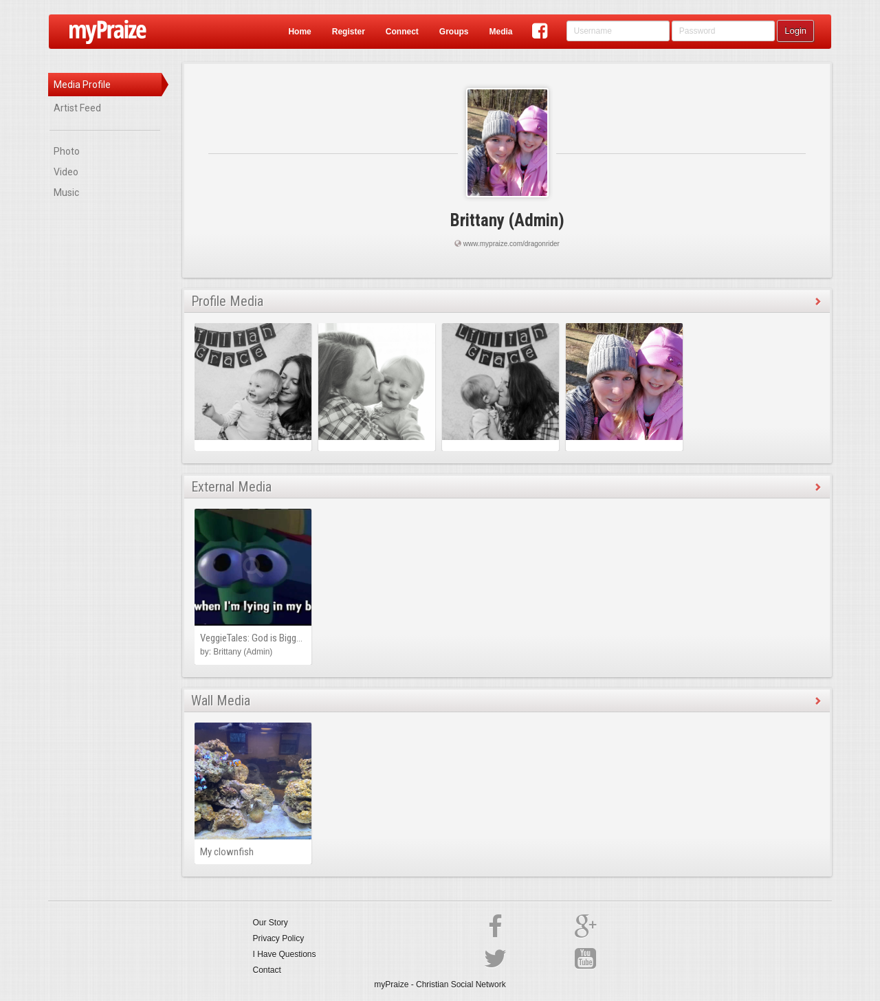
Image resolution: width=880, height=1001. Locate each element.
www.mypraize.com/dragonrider (511, 244)
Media (500, 31)
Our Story (270, 922)
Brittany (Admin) (507, 220)
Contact (267, 970)
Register (348, 31)
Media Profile (82, 84)
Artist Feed (77, 107)
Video (66, 171)
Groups (454, 31)
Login (795, 30)
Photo (67, 151)
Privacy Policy (279, 938)
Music (66, 192)
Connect (402, 31)
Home (299, 31)
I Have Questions (284, 954)
